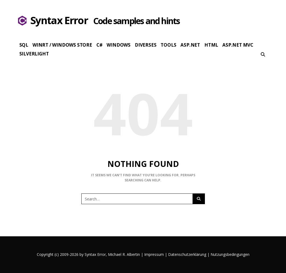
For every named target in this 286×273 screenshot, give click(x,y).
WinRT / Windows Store (62, 45)
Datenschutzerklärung (187, 254)
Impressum (154, 254)
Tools (168, 45)
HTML (211, 45)
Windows (119, 45)
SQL (23, 45)
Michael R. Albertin (124, 254)
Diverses (145, 45)
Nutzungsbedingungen (230, 254)
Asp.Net (190, 45)
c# (99, 45)
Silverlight (34, 54)
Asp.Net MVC (237, 45)
